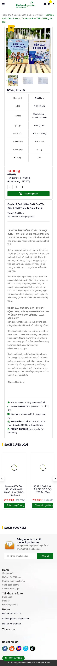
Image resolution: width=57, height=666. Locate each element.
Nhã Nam (39, 98)
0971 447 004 (13, 658)
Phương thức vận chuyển (13, 581)
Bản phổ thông (39, 133)
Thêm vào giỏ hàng (15, 505)
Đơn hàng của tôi (10, 604)
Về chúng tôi (7, 573)
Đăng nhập (7, 597)
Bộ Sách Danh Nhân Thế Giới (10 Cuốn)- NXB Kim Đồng (43, 489)
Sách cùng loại (16, 444)
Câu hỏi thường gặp (11, 588)
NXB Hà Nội (39, 106)
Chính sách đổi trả (10, 585)
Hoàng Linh (39, 125)
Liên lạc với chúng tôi (11, 624)
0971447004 (15, 613)
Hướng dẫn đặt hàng (11, 577)
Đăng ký (45, 556)
